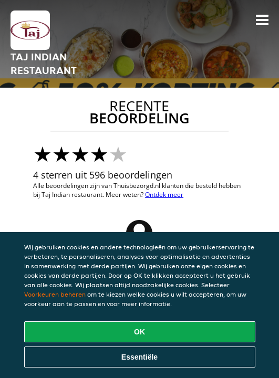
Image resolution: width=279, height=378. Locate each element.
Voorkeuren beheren (55, 294)
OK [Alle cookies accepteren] (139, 332)
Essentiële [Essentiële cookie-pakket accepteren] (139, 357)
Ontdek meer (164, 194)
